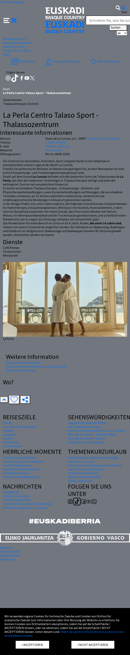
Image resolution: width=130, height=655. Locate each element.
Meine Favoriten (104, 61)
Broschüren (23, 61)
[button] (10, 20)
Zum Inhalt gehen (12, 2)
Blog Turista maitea (16, 496)
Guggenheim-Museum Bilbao (87, 423)
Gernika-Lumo (12, 446)
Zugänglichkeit (10, 555)
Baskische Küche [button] (14, 47)
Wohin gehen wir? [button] (14, 39)
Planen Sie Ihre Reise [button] (17, 50)
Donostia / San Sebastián (103, 138)
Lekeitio (8, 430)
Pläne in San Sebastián (21, 370)
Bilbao (7, 423)
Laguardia (9, 434)
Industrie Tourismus (81, 461)
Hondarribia (11, 442)
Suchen (118, 27)
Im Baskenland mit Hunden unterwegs (93, 457)
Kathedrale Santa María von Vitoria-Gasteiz (96, 430)
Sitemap (5, 548)
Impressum (7, 559)
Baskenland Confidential (84, 477)
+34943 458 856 (55, 142)
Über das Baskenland (16, 500)
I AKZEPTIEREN (32, 645)
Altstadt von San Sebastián (86, 442)
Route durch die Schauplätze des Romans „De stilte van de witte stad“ (95, 467)
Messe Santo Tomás (16, 473)
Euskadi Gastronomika (83, 473)
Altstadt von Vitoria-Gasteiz (86, 438)
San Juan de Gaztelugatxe (20, 427)
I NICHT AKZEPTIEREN (93, 645)
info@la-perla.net (57, 146)
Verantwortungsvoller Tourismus (25, 508)
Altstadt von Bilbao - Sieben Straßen (92, 434)
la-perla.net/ (53, 150)
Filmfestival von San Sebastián (23, 461)
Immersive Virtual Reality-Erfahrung (27, 504)
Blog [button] (6, 54)
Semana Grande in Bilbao (19, 457)
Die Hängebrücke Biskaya (84, 427)
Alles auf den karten (62, 61)
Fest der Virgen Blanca (17, 465)
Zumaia (8, 438)
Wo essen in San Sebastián (23, 362)
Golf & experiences (80, 481)
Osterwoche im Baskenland (21, 477)
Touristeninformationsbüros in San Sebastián (36, 366)
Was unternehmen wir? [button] (18, 43)
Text (124, 12)
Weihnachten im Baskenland (22, 469)
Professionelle (10, 551)
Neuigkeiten (11, 492)
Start (6, 89)
